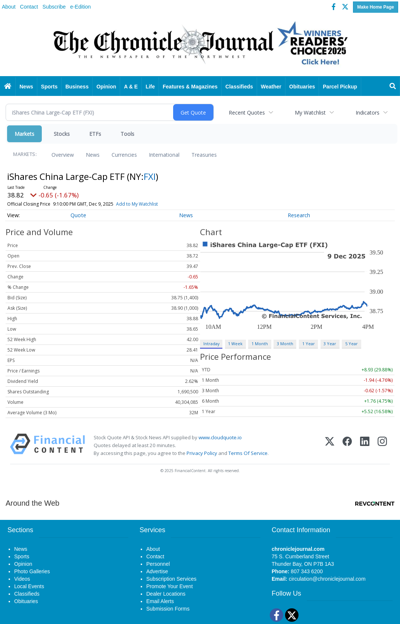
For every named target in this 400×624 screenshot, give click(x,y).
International (164, 154)
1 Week (235, 343)
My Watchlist (310, 112)
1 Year (308, 343)
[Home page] (200, 46)
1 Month (259, 343)
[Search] (393, 86)
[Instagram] (382, 445)
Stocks (62, 133)
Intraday (211, 343)
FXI (150, 176)
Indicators (367, 112)
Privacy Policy (202, 453)
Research (299, 215)
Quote (78, 215)
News (93, 154)
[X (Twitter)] (329, 445)
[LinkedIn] (364, 445)
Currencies (124, 154)
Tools (127, 133)
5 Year (351, 343)
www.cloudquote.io (220, 437)
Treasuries (204, 154)
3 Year (330, 343)
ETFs (95, 133)
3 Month (285, 343)
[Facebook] (347, 445)
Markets (24, 133)
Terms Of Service (248, 453)
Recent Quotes (247, 112)
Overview (62, 154)
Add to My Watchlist (137, 204)
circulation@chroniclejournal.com (327, 579)
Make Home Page (375, 7)
